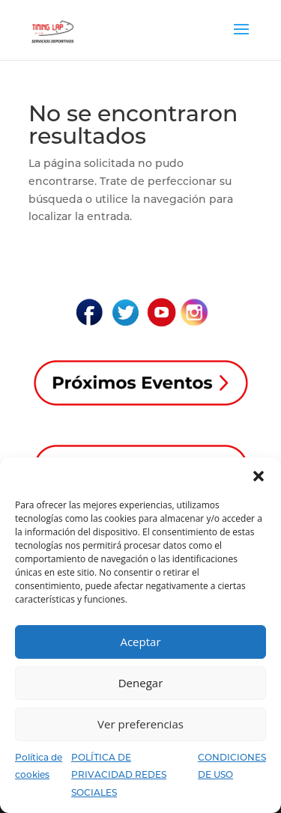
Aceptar (140, 641)
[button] (258, 476)
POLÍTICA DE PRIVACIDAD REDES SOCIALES (118, 775)
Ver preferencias (140, 723)
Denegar (140, 682)
